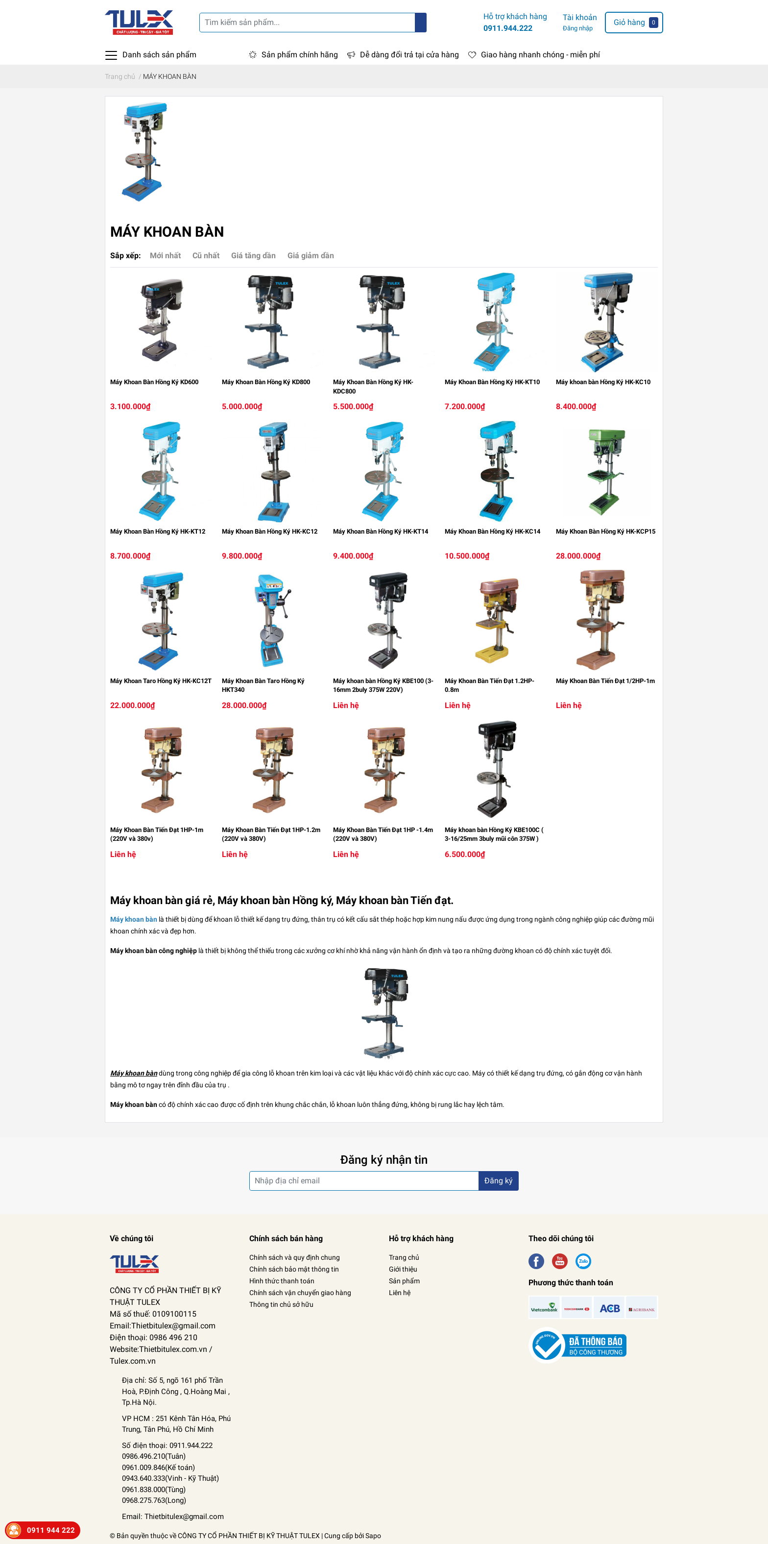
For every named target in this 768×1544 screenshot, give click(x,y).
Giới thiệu (403, 1269)
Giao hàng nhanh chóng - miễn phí (540, 54)
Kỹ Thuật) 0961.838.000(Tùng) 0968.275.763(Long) (170, 1489)
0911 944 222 (51, 1530)
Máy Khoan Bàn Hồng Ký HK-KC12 (269, 531)
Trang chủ (404, 1257)
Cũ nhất (205, 255)
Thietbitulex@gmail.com (184, 1516)
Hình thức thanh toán (281, 1281)
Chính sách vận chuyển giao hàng (300, 1293)
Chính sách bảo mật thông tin (294, 1269)
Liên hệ (399, 1293)
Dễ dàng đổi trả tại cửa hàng (409, 54)
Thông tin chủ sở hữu (281, 1304)
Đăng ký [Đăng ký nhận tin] (498, 1180)
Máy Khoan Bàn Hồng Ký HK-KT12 (157, 531)
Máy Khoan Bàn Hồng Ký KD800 (266, 382)
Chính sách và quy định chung (294, 1257)
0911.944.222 (507, 28)
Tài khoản (580, 17)
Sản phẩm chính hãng (300, 54)
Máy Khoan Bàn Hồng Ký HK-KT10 (492, 382)
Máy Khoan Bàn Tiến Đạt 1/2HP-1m (605, 681)
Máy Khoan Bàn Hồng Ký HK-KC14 (492, 531)
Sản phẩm (404, 1281)
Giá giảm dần (311, 255)
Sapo (373, 1536)
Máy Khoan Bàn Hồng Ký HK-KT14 (380, 531)
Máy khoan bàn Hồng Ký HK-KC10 (603, 382)
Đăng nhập (578, 28)
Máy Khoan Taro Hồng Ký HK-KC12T (161, 681)
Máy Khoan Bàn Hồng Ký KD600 (154, 382)
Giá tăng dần (253, 255)
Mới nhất (165, 255)
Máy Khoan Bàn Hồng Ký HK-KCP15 (605, 531)
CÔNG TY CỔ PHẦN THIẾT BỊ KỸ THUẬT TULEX (249, 1536)
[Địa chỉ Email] (384, 1181)
